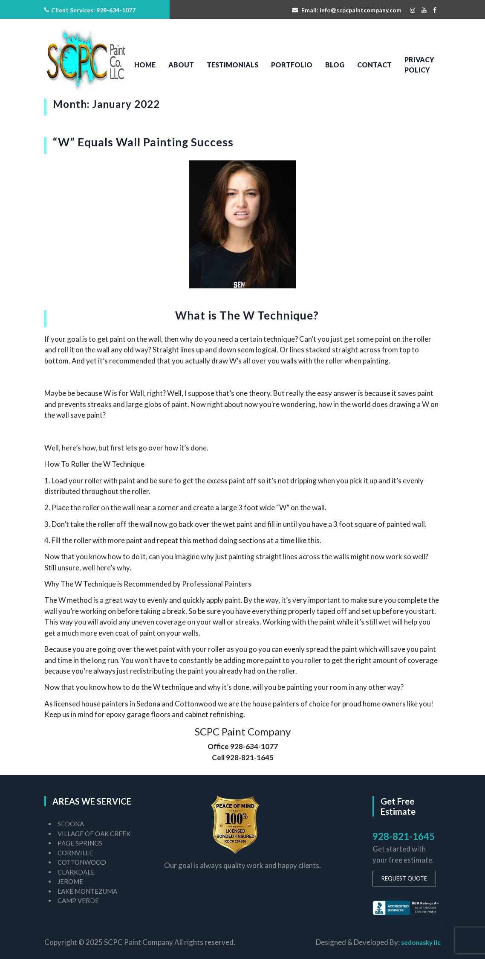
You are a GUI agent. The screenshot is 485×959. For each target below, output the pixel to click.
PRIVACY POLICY (419, 64)
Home (145, 65)
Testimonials (232, 65)
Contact (374, 65)
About (181, 65)
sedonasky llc (421, 942)
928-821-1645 (403, 836)
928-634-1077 (116, 10)
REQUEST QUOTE (404, 878)
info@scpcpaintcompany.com (360, 10)
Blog (334, 65)
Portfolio (291, 65)
